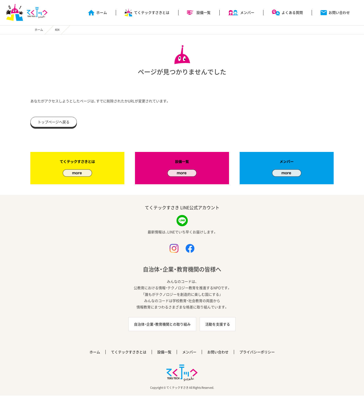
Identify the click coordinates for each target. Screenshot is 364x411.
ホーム (101, 12)
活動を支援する (217, 324)
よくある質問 (292, 12)
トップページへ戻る (54, 121)
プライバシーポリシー (257, 352)
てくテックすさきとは (151, 12)
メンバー (247, 12)
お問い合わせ (339, 12)
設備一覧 (203, 12)
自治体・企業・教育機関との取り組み (162, 324)
